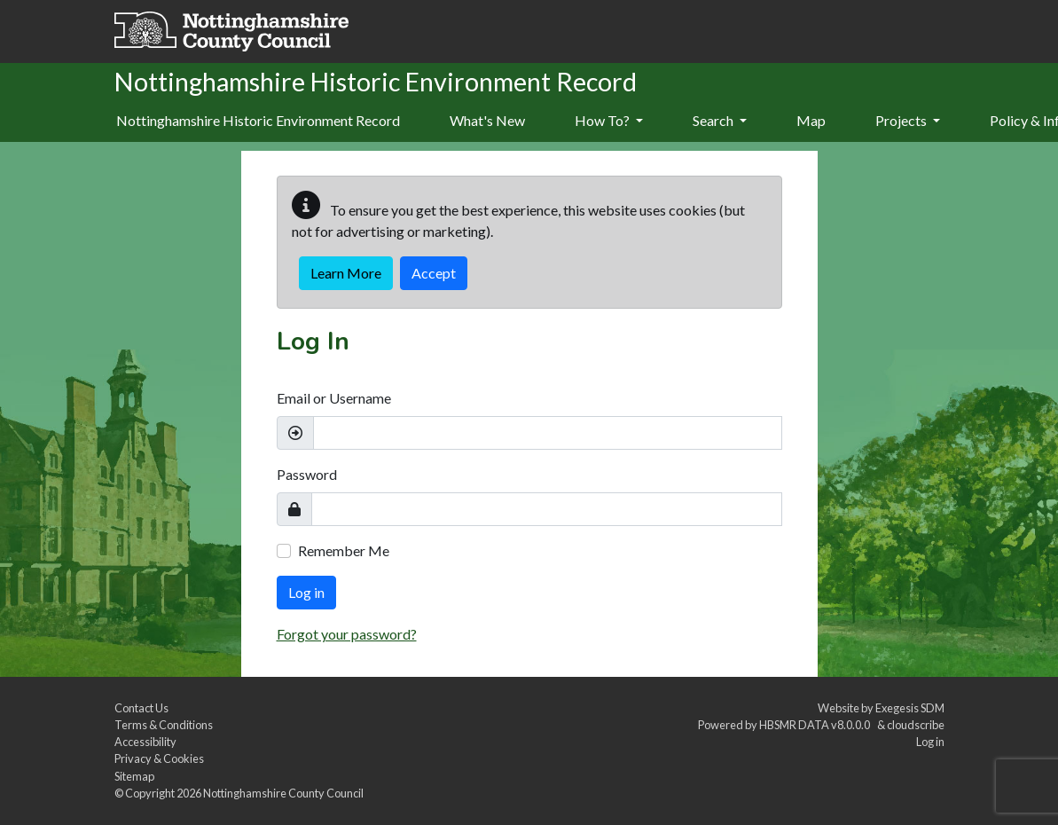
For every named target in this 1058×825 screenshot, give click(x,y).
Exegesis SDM (909, 708)
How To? (609, 120)
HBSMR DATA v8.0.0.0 (816, 725)
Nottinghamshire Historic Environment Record (258, 120)
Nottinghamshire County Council (283, 793)
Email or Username (334, 397)
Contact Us (141, 708)
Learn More (345, 272)
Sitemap (134, 776)
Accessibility (145, 742)
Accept (433, 272)
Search (720, 120)
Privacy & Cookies (159, 758)
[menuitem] (487, 121)
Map (811, 120)
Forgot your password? (347, 633)
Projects (907, 120)
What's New (487, 120)
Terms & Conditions (163, 725)
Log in (306, 592)
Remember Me (343, 550)
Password (307, 474)
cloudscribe (915, 725)
